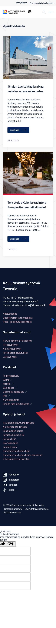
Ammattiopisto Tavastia (15, 426)
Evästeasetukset (12, 512)
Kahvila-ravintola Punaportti (17, 340)
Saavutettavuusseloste (37, 509)
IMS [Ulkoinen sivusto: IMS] (5, 395)
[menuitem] (23, 3)
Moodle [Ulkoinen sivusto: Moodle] (6, 383)
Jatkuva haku (10, 356)
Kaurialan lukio (10, 443)
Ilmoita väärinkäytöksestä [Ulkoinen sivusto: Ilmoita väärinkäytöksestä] (16, 403)
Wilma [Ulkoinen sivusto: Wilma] (6, 379)
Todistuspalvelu (11, 375)
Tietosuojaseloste (13, 509)
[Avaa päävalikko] (51, 12)
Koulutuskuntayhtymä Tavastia (18, 422)
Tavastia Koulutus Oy (13, 434)
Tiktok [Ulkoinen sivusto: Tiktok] (9, 490)
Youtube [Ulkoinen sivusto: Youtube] (10, 485)
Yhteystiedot (21, 2)
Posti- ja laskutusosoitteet (17, 321)
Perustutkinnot (10, 344)
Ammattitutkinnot (12, 348)
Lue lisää (18, 130)
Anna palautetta (11, 399)
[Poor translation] (11, 544)
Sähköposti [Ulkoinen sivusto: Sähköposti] (8, 387)
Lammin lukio (10, 447)
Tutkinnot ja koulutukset (15, 352)
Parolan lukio (9, 438)
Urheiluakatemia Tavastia (16, 459)
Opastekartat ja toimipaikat (18, 317)
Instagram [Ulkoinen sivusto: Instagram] (11, 480)
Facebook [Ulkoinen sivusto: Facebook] (11, 475)
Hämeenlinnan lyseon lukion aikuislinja (22, 455)
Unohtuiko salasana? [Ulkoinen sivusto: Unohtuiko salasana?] (13, 391)
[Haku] (44, 12)
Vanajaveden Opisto (13, 430)
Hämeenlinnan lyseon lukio (16, 451)
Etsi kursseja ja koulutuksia (41, 3)
